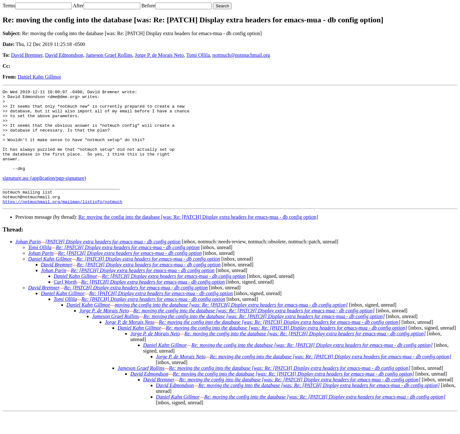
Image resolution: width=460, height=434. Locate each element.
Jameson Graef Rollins (109, 55)
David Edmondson (64, 55)
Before (149, 5)
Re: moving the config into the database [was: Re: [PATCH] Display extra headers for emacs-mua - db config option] (198, 237)
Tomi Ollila (198, 55)
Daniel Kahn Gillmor (39, 77)
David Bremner (26, 55)
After (78, 5)
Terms (9, 5)
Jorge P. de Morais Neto (159, 55)
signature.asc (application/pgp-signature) (44, 194)
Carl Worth (65, 302)
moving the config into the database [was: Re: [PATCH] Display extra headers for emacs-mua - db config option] (231, 325)
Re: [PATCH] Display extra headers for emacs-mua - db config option (128, 267)
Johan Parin (28, 261)
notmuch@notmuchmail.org (241, 55)
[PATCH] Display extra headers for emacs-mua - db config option (113, 261)
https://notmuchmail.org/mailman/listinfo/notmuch (62, 222)
